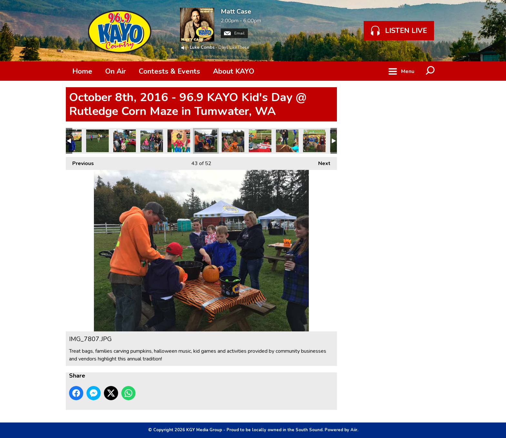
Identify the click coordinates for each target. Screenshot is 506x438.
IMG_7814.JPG (151, 141)
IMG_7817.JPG (97, 141)
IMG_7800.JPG (314, 141)
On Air (115, 71)
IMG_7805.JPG (260, 141)
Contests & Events (169, 71)
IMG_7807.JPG (206, 141)
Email (234, 33)
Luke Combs (202, 47)
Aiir (353, 430)
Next (321, 162)
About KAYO (233, 71)
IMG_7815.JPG (124, 141)
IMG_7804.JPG (287, 141)
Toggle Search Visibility (430, 71)
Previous (80, 162)
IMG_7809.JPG (178, 141)
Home (82, 71)
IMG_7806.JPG (233, 141)
